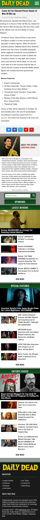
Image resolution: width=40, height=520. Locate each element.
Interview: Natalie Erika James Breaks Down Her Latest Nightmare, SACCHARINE (20, 309)
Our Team (25, 481)
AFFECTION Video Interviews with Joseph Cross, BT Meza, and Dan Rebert (28, 346)
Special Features (20, 286)
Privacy (25, 514)
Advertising (26, 486)
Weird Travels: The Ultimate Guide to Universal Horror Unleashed (28, 356)
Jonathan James (20, 17)
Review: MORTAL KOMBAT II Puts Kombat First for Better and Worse (28, 271)
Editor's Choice (20, 371)
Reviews (6, 486)
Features (6, 483)
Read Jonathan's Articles (20, 190)
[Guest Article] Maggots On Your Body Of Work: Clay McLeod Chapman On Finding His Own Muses (20, 396)
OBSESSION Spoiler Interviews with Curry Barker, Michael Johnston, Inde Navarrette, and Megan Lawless (28, 335)
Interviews (7, 488)
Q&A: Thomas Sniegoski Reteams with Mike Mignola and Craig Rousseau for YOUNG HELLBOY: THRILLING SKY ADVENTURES (28, 320)
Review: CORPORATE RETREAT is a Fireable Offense (26, 239)
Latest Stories (8, 481)
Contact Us (26, 483)
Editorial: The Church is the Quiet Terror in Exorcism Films (28, 404)
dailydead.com (24, 510)
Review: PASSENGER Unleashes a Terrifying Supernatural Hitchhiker (26, 249)
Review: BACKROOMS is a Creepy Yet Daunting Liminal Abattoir (16, 231)
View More (20, 279)
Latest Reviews (20, 207)
